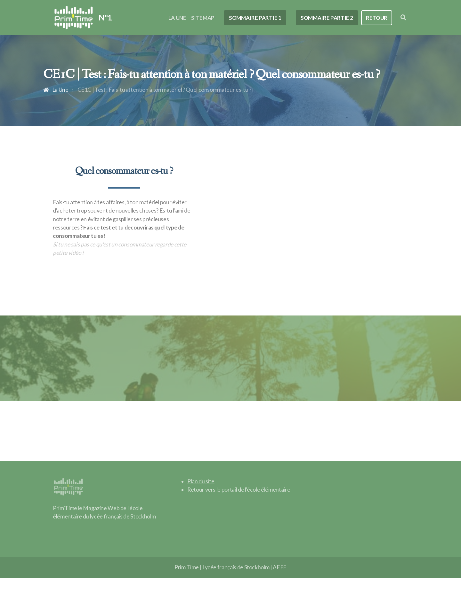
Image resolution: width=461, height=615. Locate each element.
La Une (60, 89)
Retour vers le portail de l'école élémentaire (238, 489)
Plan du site (200, 481)
